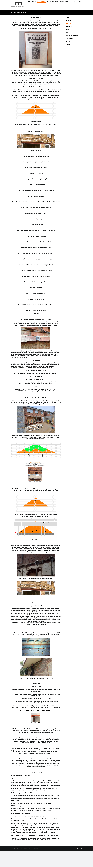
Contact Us (68, 44)
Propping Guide (69, 26)
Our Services (69, 38)
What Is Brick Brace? (71, 23)
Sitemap (68, 41)
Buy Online (68, 20)
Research (68, 29)
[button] (80, 1)
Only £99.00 (35, 723)
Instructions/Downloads (72, 35)
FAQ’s (67, 32)
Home (67, 17)
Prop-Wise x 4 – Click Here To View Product (36, 710)
